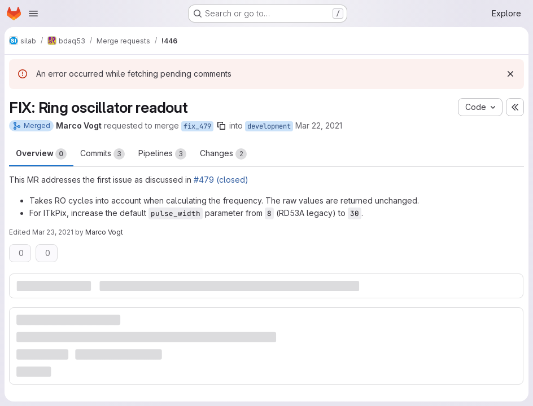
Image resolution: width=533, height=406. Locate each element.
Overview (41, 154)
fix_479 (197, 126)
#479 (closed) (221, 179)
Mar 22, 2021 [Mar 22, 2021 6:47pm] (318, 125)
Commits (102, 154)
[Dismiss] (510, 74)
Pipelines (162, 154)
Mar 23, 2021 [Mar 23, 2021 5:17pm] (52, 232)
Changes (223, 154)
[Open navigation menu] (33, 14)
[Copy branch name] (221, 126)
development (269, 126)
